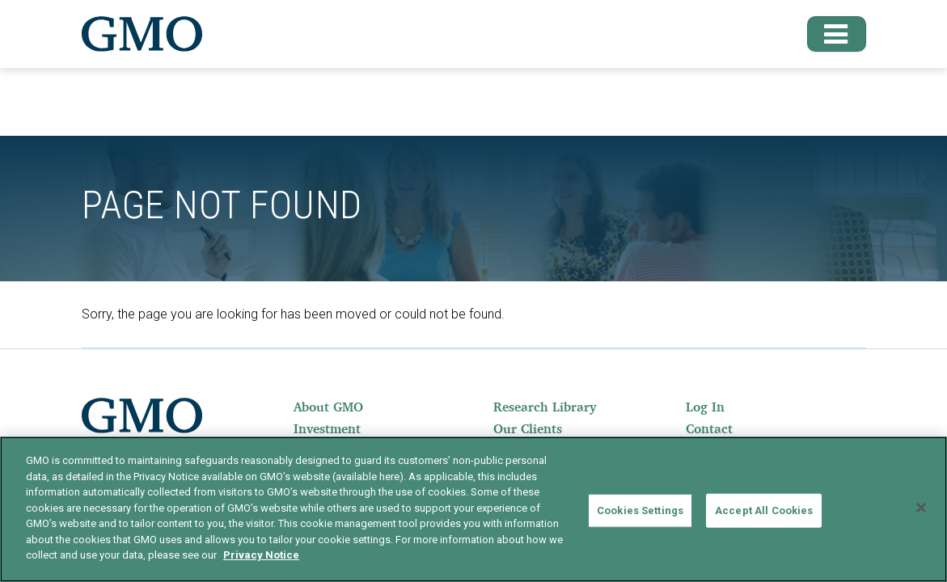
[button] (829, 34)
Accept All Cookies (764, 510)
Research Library (544, 407)
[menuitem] (347, 406)
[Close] (921, 507)
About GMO (328, 407)
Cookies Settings (640, 510)
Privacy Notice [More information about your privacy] (261, 555)
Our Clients (527, 428)
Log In (705, 407)
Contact (709, 428)
